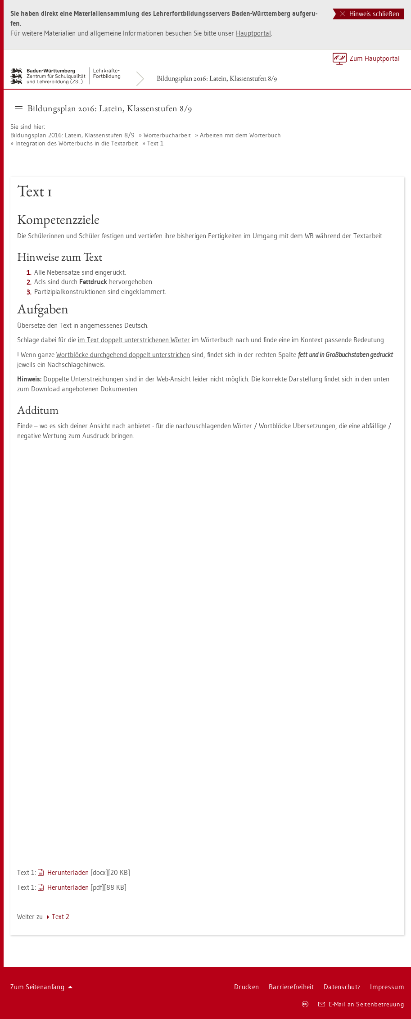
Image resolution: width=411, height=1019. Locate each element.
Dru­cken (246, 987)
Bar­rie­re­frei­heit (291, 987)
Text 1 (155, 143)
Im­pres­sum (387, 987)
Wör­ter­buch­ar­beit (167, 135)
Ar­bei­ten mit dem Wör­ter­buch (240, 135)
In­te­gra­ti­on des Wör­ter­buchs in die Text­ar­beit (76, 143)
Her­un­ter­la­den (68, 872)
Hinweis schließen (369, 13)
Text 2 (60, 916)
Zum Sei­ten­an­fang (41, 987)
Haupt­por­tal (253, 33)
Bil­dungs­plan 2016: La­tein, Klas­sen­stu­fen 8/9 (217, 78)
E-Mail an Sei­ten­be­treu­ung (361, 1004)
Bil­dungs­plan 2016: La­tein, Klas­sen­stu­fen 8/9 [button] (103, 108)
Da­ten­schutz (342, 987)
